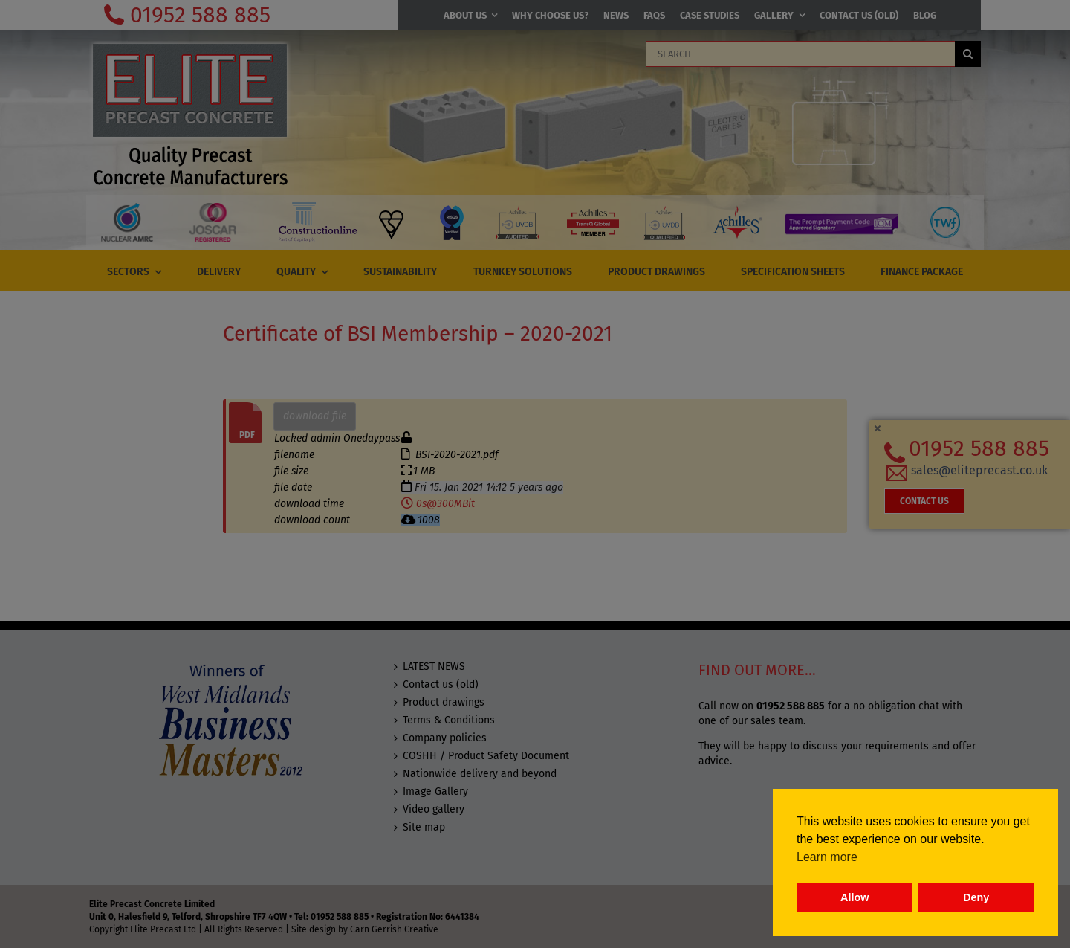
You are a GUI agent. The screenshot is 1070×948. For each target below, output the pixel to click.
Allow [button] (854, 897)
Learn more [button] (827, 857)
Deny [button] (976, 897)
